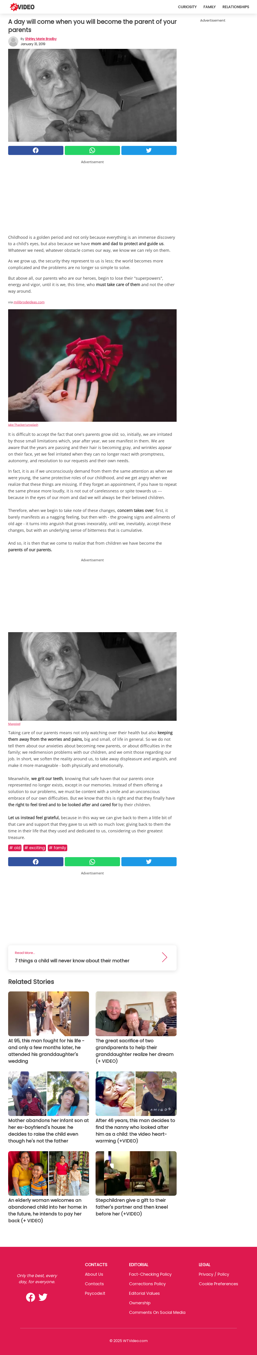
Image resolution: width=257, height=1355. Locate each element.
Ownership (140, 1303)
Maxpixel (14, 724)
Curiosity (187, 7)
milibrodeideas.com (29, 302)
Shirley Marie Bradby (41, 39)
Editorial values (144, 1293)
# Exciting (34, 848)
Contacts (94, 1284)
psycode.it (95, 1293)
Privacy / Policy (214, 1274)
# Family (57, 848)
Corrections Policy (147, 1284)
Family (209, 7)
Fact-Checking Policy (150, 1274)
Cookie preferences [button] (218, 1284)
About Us (94, 1274)
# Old (14, 848)
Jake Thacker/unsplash (23, 425)
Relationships (235, 7)
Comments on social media (157, 1312)
